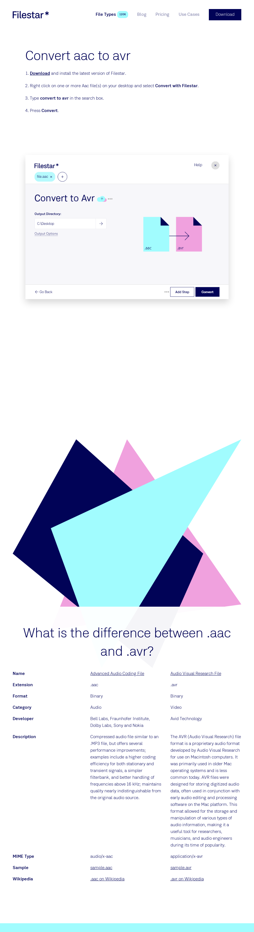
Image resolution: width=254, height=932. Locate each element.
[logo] (31, 14)
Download (40, 73)
